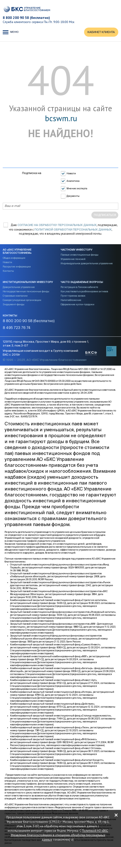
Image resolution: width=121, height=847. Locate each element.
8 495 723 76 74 (17, 328)
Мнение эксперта (77, 189)
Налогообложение (71, 300)
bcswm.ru (61, 118)
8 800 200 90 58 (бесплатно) (26, 17)
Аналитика (73, 181)
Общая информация (14, 258)
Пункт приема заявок (73, 296)
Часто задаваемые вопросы (82, 282)
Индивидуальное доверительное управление (87, 263)
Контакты (8, 271)
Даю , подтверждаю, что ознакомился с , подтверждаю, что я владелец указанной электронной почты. (63, 229)
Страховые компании (15, 296)
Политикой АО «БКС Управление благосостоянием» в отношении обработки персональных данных (59, 835)
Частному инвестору (76, 250)
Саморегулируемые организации (22, 300)
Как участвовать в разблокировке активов (84, 291)
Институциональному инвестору (28, 282)
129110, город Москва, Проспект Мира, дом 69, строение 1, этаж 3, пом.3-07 (46, 343)
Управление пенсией (73, 259)
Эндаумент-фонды (13, 304)
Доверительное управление (19, 287)
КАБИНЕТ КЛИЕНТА (101, 32)
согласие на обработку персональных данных (57, 225)
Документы (73, 196)
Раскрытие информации (17, 267)
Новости (71, 174)
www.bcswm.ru (19, 411)
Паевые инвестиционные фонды (79, 255)
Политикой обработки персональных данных (73, 229)
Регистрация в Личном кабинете (79, 287)
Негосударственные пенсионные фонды (26, 291)
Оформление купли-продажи (77, 304)
